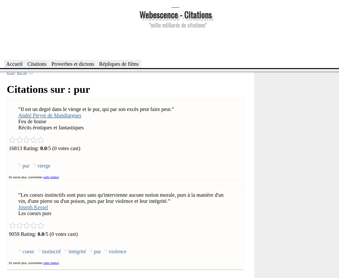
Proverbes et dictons (73, 64)
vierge (44, 166)
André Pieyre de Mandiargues (49, 115)
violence (118, 251)
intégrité (77, 251)
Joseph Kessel (33, 207)
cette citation (51, 177)
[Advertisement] (175, 43)
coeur (28, 251)
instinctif (51, 251)
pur (26, 166)
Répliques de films (119, 64)
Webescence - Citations (175, 14)
